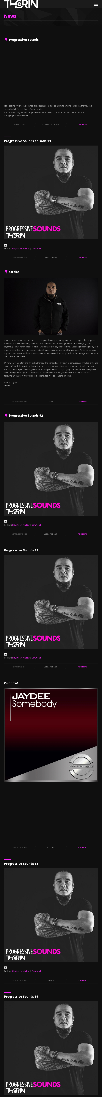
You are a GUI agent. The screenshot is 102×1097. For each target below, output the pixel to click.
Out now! (11, 683)
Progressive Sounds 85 (21, 550)
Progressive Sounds (24, 40)
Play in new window (20, 248)
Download (36, 248)
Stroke (14, 272)
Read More (82, 125)
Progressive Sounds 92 (26, 415)
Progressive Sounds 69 (21, 996)
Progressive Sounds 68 (21, 864)
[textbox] (51, 388)
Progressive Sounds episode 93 (27, 141)
